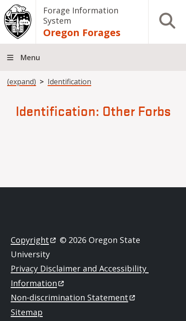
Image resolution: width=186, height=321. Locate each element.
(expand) (21, 81)
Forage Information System (80, 15)
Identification (69, 81)
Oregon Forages (82, 32)
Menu (30, 57)
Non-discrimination (74, 297)
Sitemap (27, 312)
